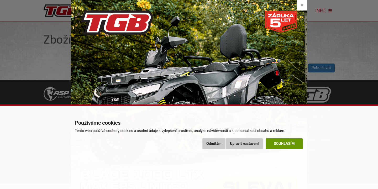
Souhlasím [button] (284, 143)
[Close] (302, 5)
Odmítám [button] (214, 143)
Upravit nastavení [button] (244, 143)
